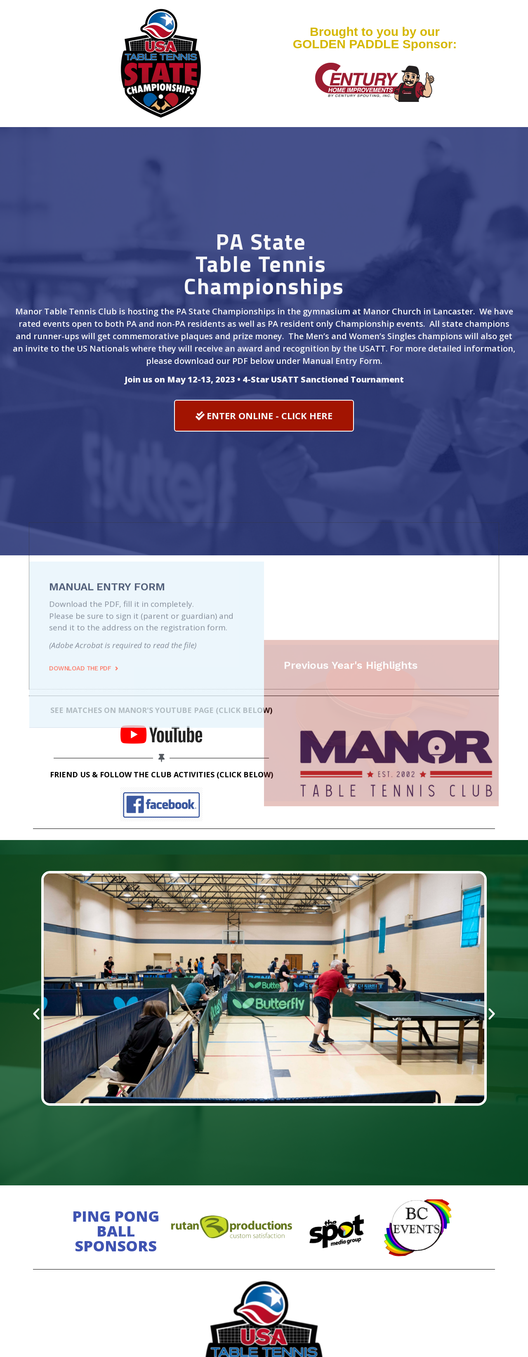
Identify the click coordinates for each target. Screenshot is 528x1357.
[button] (264, 416)
